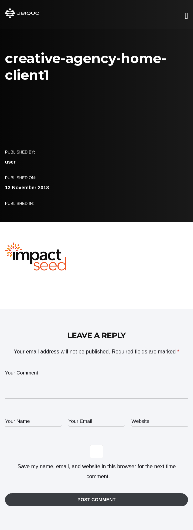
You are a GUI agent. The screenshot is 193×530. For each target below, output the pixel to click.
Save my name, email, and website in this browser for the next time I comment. (98, 471)
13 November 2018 (27, 187)
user (10, 162)
